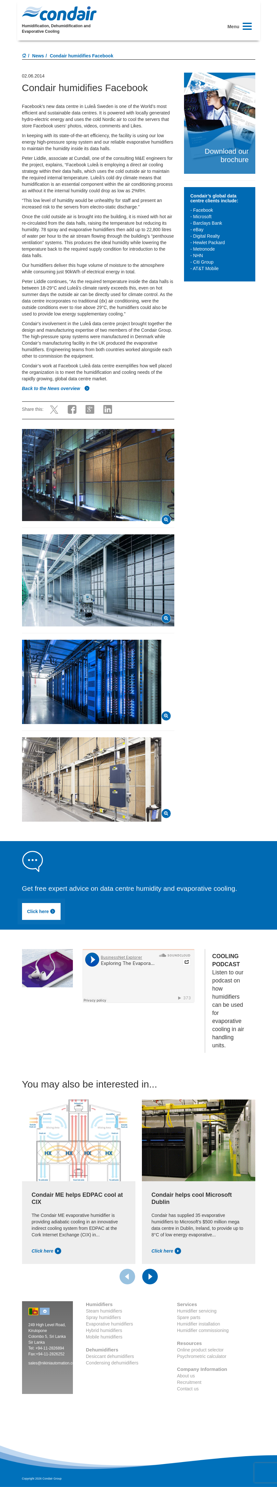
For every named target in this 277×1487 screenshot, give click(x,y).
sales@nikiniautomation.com (53, 1363)
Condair (59, 13)
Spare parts (188, 1317)
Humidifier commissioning (203, 1330)
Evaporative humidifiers (109, 1323)
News (38, 55)
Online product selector (200, 1349)
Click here (41, 911)
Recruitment (189, 1382)
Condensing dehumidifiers (112, 1362)
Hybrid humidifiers (104, 1330)
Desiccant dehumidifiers (110, 1356)
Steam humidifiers (104, 1311)
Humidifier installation (198, 1323)
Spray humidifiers (103, 1317)
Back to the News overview (56, 388)
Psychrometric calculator (201, 1356)
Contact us (188, 1388)
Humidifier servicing (196, 1311)
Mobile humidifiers (104, 1336)
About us (186, 1375)
